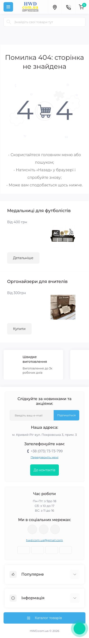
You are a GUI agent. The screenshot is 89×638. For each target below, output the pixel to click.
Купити (19, 329)
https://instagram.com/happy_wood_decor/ (32, 529)
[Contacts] (68, 7)
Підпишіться (66, 415)
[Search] (9, 22)
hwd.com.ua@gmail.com (44, 540)
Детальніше (23, 258)
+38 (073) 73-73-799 (47, 451)
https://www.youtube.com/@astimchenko (43, 529)
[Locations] (54, 7)
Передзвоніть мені (44, 457)
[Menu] (8, 7)
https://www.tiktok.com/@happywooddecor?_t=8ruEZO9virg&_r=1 (55, 529)
